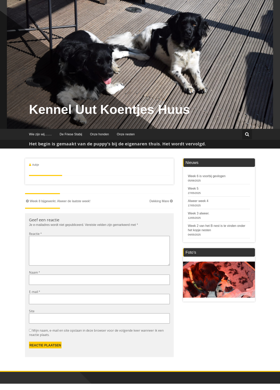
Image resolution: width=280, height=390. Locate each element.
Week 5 (193, 188)
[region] (219, 280)
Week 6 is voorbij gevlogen (207, 176)
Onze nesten (126, 134)
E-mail (34, 298)
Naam (34, 279)
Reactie (35, 234)
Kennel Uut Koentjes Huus (109, 109)
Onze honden (99, 134)
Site (32, 317)
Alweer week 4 (198, 201)
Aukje (35, 164)
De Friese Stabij (71, 134)
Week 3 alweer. (198, 213)
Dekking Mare (161, 201)
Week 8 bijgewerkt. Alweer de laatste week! (57, 201)
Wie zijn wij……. (40, 134)
